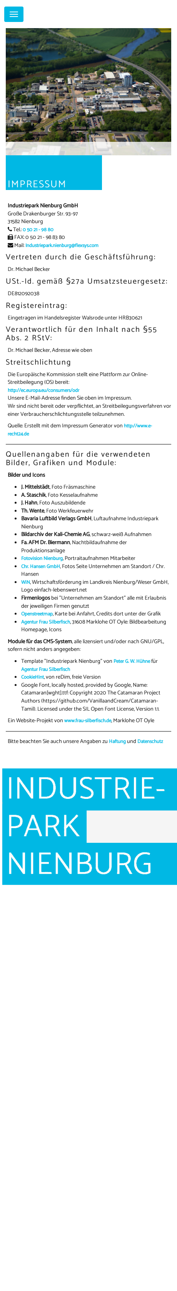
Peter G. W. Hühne (132, 661)
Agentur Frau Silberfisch (45, 622)
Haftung (117, 742)
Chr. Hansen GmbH (40, 567)
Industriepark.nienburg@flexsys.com (62, 246)
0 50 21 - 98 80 (38, 230)
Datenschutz (150, 742)
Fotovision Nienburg (42, 559)
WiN (25, 582)
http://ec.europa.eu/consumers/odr (43, 391)
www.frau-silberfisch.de (87, 721)
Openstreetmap (37, 614)
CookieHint (32, 677)
